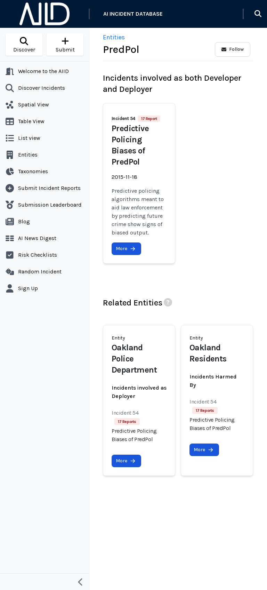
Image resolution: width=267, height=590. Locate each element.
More (126, 249)
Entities (114, 37)
